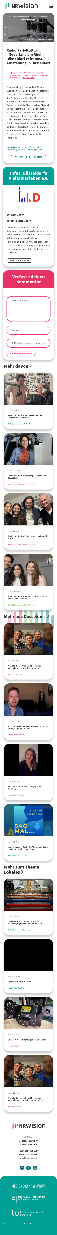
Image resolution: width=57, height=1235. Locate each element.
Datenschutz (8, 1224)
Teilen (19, 157)
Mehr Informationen (19, 260)
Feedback (37, 157)
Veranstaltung (12, 147)
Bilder (24, 149)
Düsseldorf (11, 75)
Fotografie (36, 147)
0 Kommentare (28, 78)
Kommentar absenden (21, 354)
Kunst (39, 149)
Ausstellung (32, 149)
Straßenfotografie (14, 149)
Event (20, 147)
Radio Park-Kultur (30, 116)
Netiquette (28, 1224)
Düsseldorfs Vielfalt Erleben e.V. (31, 73)
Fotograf (27, 147)
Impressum (49, 1224)
